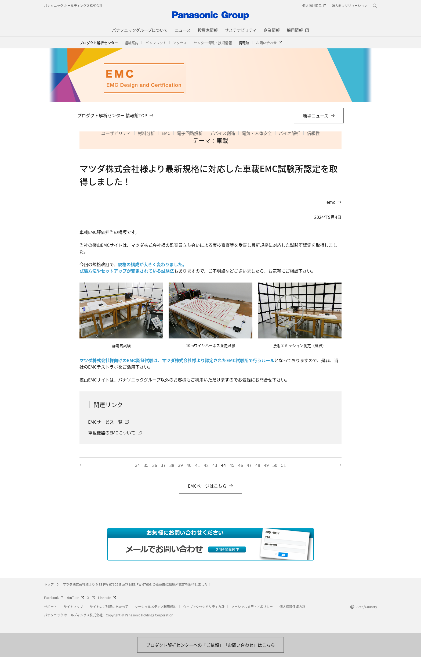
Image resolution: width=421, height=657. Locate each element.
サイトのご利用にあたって (109, 618)
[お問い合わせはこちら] (210, 645)
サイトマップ (73, 618)
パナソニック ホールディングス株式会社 (73, 5)
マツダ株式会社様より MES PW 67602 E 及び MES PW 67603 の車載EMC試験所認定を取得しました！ (137, 596)
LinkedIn (107, 609)
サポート (50, 618)
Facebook (54, 609)
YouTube (75, 609)
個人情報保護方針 (292, 618)
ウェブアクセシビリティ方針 (203, 618)
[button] (132, 42)
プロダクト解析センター (98, 42)
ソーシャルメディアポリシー (252, 618)
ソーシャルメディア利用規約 (155, 618)
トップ (49, 596)
